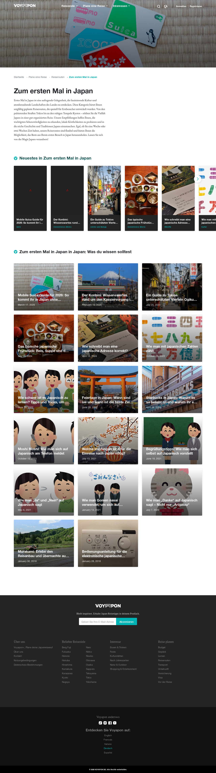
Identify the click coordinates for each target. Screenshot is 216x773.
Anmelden (181, 6)
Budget (162, 647)
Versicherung (164, 673)
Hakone (66, 656)
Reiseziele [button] (68, 5)
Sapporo (90, 669)
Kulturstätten (116, 656)
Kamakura (67, 669)
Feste (113, 651)
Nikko (89, 651)
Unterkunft (163, 669)
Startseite (19, 76)
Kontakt (18, 656)
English (108, 735)
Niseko (89, 656)
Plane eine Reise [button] (94, 5)
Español (108, 752)
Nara (88, 647)
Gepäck (162, 651)
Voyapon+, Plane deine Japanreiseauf (33, 647)
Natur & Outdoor (118, 664)
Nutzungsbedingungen (25, 660)
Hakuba (66, 660)
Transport (163, 664)
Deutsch (108, 748)
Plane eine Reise (38, 76)
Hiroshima (67, 664)
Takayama (91, 673)
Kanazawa (67, 673)
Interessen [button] (120, 5)
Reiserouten (57, 76)
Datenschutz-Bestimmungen (28, 664)
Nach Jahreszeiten (119, 660)
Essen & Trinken (118, 647)
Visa (160, 677)
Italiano (108, 744)
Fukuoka (66, 651)
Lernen (161, 656)
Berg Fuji (66, 647)
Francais (108, 739)
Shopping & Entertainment (123, 669)
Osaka (89, 664)
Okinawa (90, 660)
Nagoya (66, 682)
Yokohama (91, 682)
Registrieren (196, 6)
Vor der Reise (165, 682)
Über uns (18, 651)
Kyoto (65, 677)
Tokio (88, 677)
